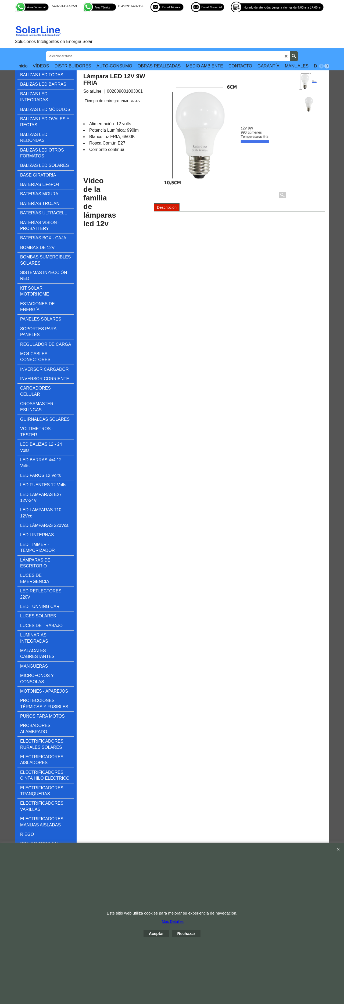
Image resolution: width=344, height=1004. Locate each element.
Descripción (167, 207)
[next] (326, 66)
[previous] (321, 66)
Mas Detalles (173, 921)
